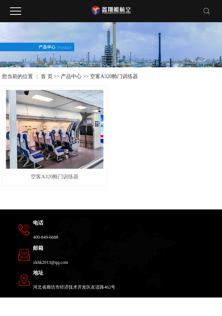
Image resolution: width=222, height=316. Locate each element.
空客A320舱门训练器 (114, 76)
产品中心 (71, 76)
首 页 (47, 76)
